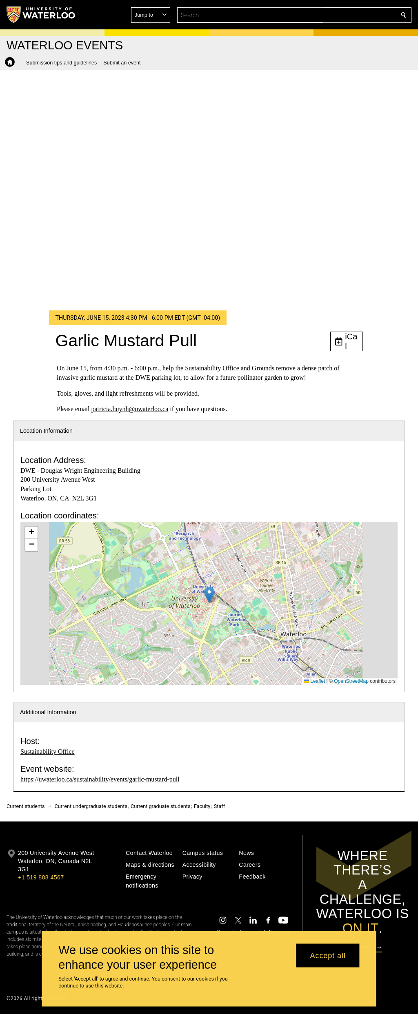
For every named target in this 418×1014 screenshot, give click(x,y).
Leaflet (314, 681)
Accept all (328, 955)
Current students (26, 806)
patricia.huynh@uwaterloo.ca (129, 408)
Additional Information (48, 712)
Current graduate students (160, 806)
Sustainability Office (47, 751)
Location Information (46, 430)
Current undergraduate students (91, 806)
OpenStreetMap (351, 681)
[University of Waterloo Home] (41, 15)
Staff (219, 806)
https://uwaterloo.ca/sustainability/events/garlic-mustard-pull (100, 779)
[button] (344, 15)
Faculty (202, 806)
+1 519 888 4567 (41, 877)
